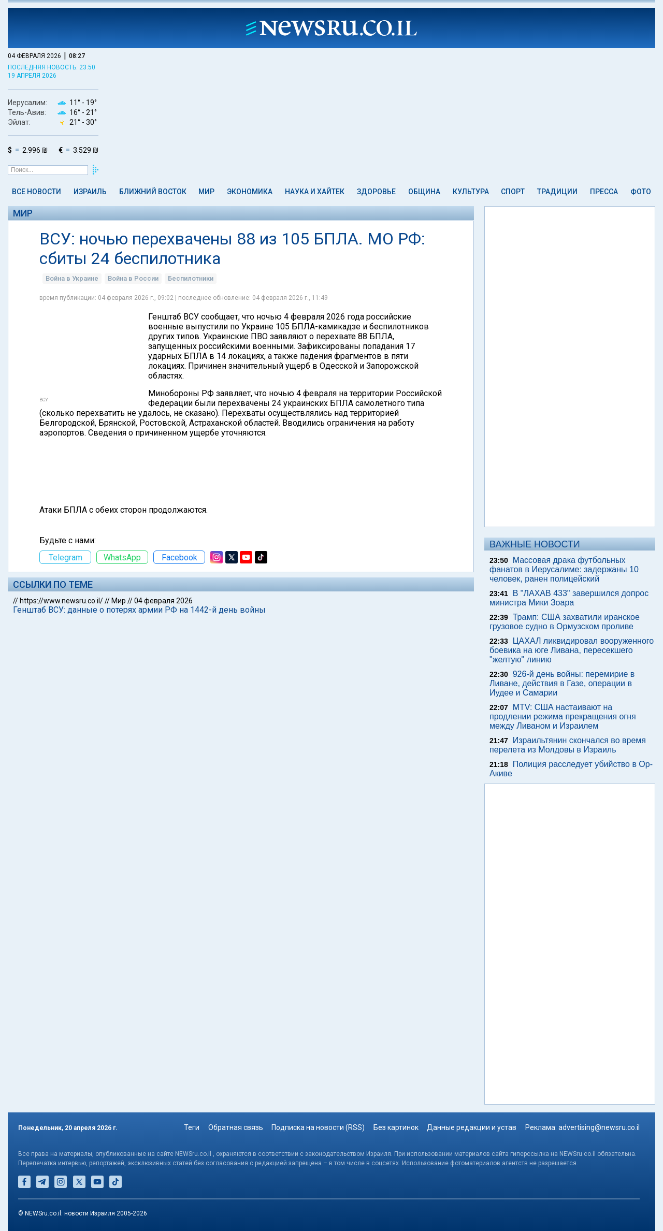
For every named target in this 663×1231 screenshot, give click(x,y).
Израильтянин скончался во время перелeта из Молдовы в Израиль (567, 745)
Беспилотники (190, 278)
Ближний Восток (152, 191)
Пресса (604, 191)
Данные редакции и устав (471, 1127)
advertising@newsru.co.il (599, 1127)
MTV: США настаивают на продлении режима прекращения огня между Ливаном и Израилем (562, 716)
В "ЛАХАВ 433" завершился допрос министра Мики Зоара (568, 598)
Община (424, 191)
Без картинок (396, 1127)
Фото (640, 191)
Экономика (249, 191)
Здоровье (376, 191)
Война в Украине (72, 278)
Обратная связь (235, 1127)
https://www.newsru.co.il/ (61, 601)
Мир (206, 191)
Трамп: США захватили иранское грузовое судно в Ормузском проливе (564, 622)
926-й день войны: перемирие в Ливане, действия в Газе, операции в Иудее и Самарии (562, 683)
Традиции (557, 191)
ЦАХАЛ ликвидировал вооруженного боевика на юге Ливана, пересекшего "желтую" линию (571, 650)
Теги (191, 1127)
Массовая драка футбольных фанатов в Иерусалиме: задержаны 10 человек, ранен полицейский (564, 569)
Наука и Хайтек (314, 191)
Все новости (36, 191)
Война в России (133, 278)
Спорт (513, 191)
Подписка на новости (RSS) (318, 1127)
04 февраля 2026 (163, 601)
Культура (471, 191)
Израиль (90, 191)
